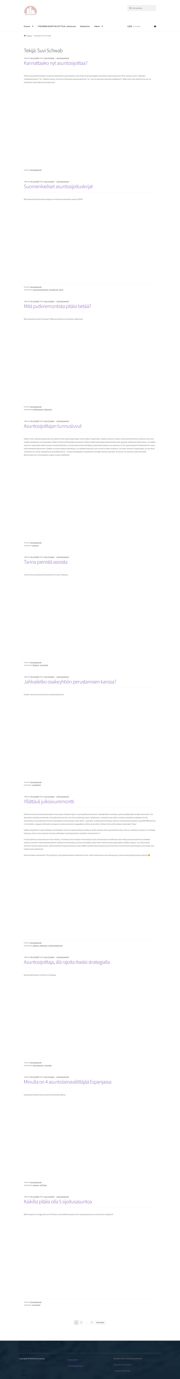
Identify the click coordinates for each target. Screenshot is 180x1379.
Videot (97, 26)
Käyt (70, 1359)
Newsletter (85, 26)
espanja (36, 1185)
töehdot (75, 1359)
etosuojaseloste (76, 1366)
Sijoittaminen (38, 1065)
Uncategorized (35, 170)
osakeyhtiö (36, 785)
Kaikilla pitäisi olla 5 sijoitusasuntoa (58, 1201)
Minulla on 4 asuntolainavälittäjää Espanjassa (67, 1081)
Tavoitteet (44, 665)
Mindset (36, 665)
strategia (48, 1065)
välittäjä (43, 1185)
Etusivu (27, 26)
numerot (35, 545)
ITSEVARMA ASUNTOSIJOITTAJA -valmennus (57, 26)
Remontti (48, 409)
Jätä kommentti (62, 58)
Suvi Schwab (49, 58)
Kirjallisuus (53, 290)
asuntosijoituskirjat (40, 290)
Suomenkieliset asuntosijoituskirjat (58, 186)
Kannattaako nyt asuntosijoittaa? (55, 63)
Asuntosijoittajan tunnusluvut (53, 426)
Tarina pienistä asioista (45, 562)
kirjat (61, 290)
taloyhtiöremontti (55, 946)
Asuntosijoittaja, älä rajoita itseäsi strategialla (67, 962)
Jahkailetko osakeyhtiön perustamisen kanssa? (70, 681)
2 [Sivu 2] (81, 1322)
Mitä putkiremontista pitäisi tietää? (57, 306)
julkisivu (36, 946)
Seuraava (100, 1322)
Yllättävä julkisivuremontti (49, 801)
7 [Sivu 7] (91, 1322)
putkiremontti (38, 409)
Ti (68, 1366)
